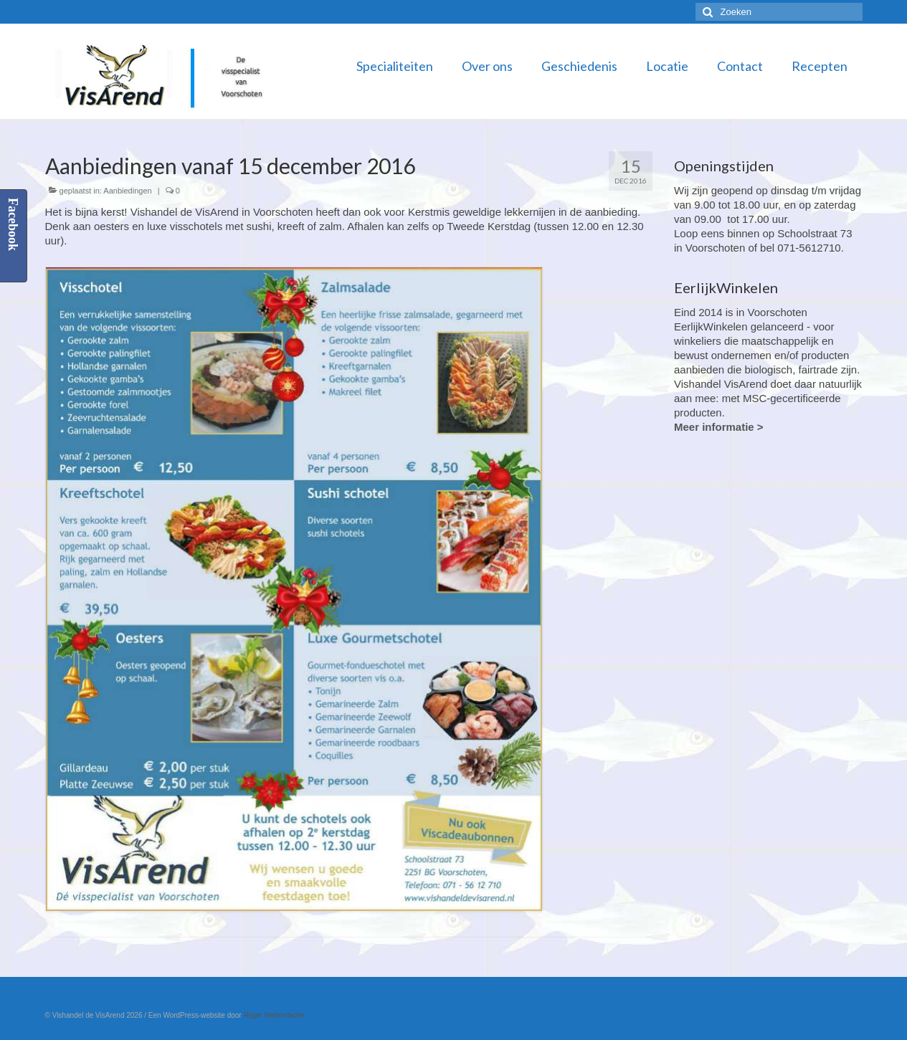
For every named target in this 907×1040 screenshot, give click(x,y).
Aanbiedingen (127, 190)
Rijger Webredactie (273, 1015)
